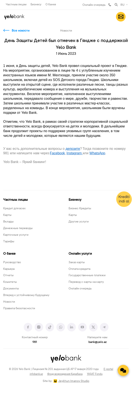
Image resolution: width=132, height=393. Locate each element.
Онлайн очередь (94, 5)
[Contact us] (123, 370)
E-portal (108, 369)
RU (122, 5)
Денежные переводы (18, 228)
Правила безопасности (19, 308)
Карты (7, 215)
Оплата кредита (79, 269)
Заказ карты (77, 262)
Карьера (9, 269)
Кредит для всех (14, 208)
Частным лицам (16, 4)
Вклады (8, 222)
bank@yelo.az (97, 342)
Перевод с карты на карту (86, 282)
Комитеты (10, 282)
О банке (50, 4)
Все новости (20, 31)
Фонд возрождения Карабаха (65, 374)
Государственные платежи (87, 275)
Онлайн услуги (80, 254)
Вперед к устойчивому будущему (26, 295)
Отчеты (8, 275)
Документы (11, 288)
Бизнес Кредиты (80, 208)
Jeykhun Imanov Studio (73, 381)
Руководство (12, 262)
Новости (9, 302)
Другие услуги (79, 222)
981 (110, 5)
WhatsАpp (97, 153)
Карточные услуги (15, 235)
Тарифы (8, 241)
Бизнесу (36, 4)
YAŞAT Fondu (95, 374)
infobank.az (36, 374)
